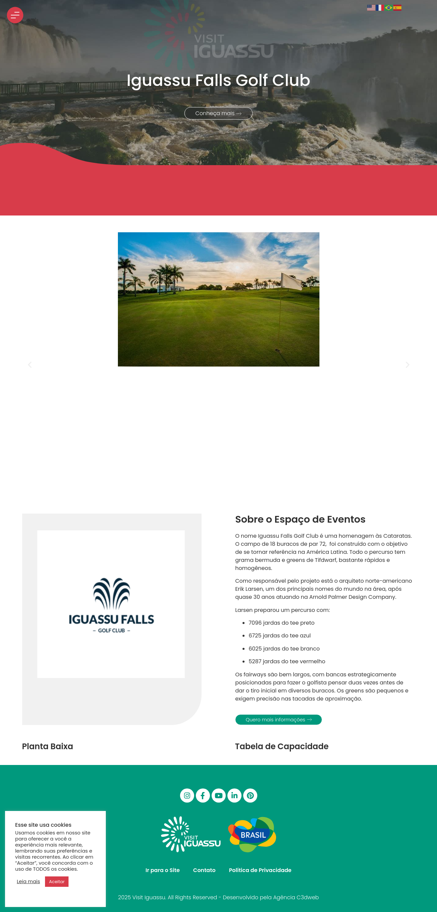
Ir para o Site (162, 870)
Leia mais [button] (28, 881)
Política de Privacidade (260, 870)
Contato (204, 870)
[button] (30, 365)
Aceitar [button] (56, 881)
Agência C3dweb (296, 897)
